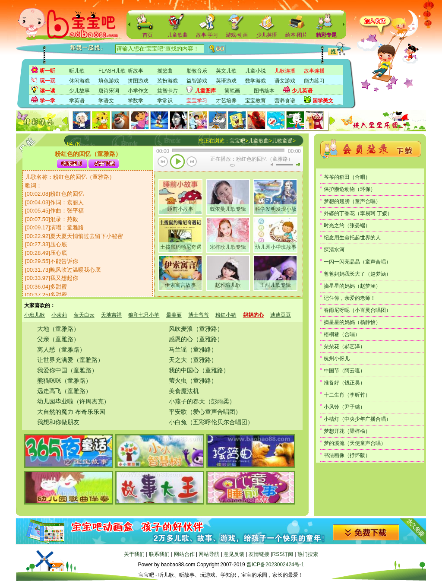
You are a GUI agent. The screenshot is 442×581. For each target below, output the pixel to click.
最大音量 (298, 164)
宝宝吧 (237, 141)
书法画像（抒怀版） (347, 455)
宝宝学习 (196, 101)
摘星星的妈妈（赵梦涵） (352, 286)
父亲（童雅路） (58, 339)
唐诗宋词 (108, 91)
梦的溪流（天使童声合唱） (355, 443)
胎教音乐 (196, 71)
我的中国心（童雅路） (199, 370)
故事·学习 (207, 35)
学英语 (77, 101)
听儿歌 (77, 71)
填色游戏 (108, 81)
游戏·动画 (237, 35)
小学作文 (138, 91)
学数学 (135, 101)
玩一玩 (47, 81)
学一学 (47, 101)
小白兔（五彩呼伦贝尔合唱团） (211, 422)
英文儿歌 (226, 71)
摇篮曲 (165, 71)
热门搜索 (307, 554)
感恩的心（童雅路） (196, 339)
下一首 (191, 162)
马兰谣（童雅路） (193, 349)
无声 (272, 164)
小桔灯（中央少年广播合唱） (357, 419)
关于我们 (134, 554)
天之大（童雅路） (193, 359)
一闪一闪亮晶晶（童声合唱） (357, 262)
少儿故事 (79, 91)
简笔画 (232, 91)
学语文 (106, 101)
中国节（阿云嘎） (344, 371)
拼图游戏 (138, 81)
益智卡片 (167, 91)
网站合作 (184, 554)
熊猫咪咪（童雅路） (64, 380)
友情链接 (259, 554)
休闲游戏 (79, 81)
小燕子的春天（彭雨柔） (202, 401)
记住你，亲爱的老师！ (350, 298)
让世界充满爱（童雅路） (70, 359)
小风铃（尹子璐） (344, 407)
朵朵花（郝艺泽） (344, 346)
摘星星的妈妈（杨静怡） (352, 322)
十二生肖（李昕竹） (347, 395)
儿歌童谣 (282, 141)
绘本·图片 (296, 35)
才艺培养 (226, 101)
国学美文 (323, 101)
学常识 (165, 101)
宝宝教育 (255, 101)
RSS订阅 (282, 554)
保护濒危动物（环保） (350, 189)
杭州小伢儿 (337, 359)
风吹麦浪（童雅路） (196, 328)
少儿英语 (266, 35)
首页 (147, 35)
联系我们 (159, 554)
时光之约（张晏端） (347, 225)
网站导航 (209, 554)
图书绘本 (264, 91)
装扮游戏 (167, 81)
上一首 (163, 162)
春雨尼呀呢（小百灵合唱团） (357, 310)
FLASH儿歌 (112, 71)
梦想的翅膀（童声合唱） (352, 201)
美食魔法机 (184, 390)
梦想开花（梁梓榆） (347, 431)
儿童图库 (205, 91)
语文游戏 (285, 81)
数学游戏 (255, 81)
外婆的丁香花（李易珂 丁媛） (358, 213)
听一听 (47, 71)
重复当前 (232, 165)
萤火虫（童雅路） (193, 380)
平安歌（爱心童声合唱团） (205, 411)
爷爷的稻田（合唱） (347, 177)
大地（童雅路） (58, 328)
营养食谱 (285, 101)
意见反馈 (234, 554)
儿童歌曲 (177, 35)
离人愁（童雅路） (61, 349)
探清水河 (334, 250)
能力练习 (314, 81)
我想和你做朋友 (58, 422)
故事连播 (314, 71)
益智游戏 (196, 81)
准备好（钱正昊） (344, 383)
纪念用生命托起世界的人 (352, 238)
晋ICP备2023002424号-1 (275, 565)
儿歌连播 (285, 71)
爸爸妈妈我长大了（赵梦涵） (357, 274)
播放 (177, 162)
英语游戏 (226, 81)
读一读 (47, 91)
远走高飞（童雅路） (64, 390)
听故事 (135, 71)
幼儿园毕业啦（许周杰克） (73, 401)
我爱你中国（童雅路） (67, 370)
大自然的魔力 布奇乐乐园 (71, 411)
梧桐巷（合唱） (342, 334)
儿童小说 (255, 71)
